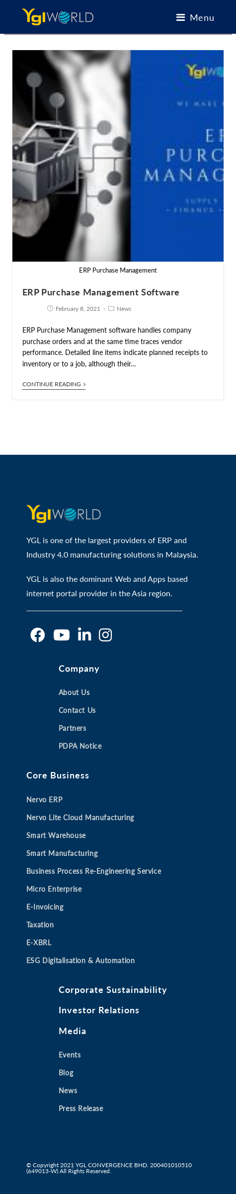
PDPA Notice (80, 746)
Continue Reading (53, 384)
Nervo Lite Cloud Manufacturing (80, 817)
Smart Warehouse (56, 835)
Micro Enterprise (54, 889)
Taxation (40, 924)
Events (70, 1055)
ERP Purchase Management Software (101, 291)
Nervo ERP (44, 799)
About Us (74, 692)
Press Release (81, 1108)
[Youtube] (61, 635)
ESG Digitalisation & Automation (80, 960)
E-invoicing (45, 907)
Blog (66, 1072)
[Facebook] (37, 635)
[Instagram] (105, 635)
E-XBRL (39, 942)
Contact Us (77, 710)
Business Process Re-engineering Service (93, 871)
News (124, 308)
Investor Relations (99, 1009)
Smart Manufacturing (61, 853)
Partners (72, 728)
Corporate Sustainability (113, 989)
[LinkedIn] (84, 635)
